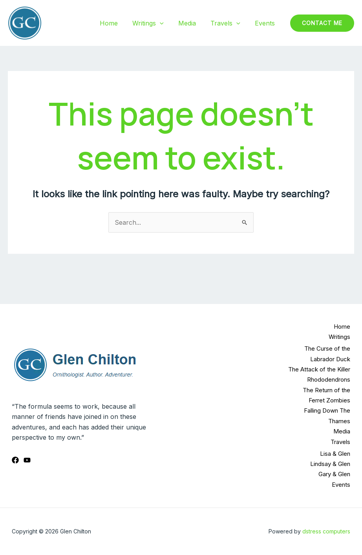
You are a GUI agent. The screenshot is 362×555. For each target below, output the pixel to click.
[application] (167, 23)
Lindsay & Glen (330, 464)
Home (118, 23)
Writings (155, 23)
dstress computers (326, 531)
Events (266, 23)
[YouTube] (27, 460)
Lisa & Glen (335, 453)
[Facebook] (15, 460)
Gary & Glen (334, 474)
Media (192, 23)
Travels (228, 23)
